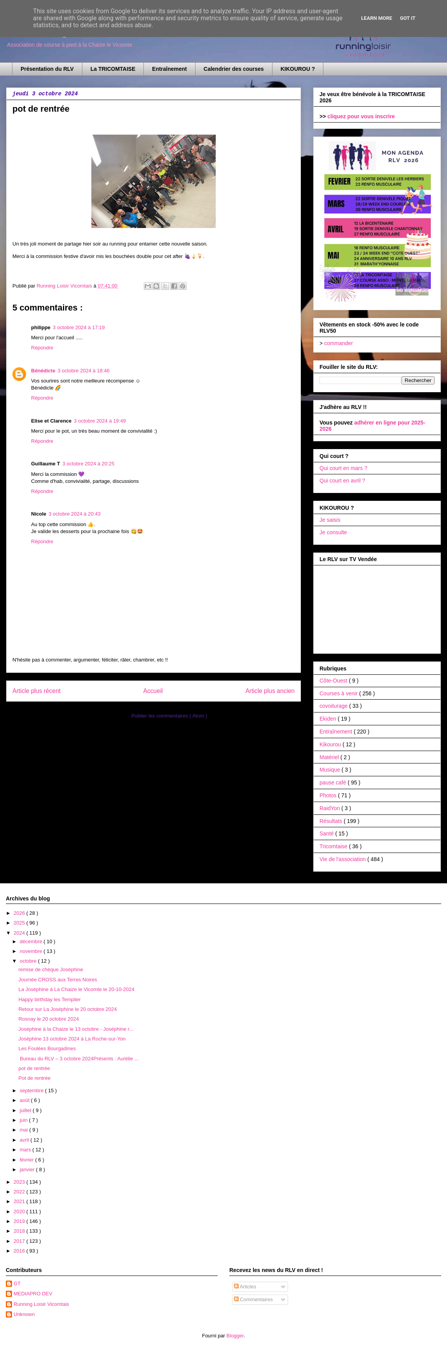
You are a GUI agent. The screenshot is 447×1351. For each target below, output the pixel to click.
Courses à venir (339, 693)
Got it (408, 18)
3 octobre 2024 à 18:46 (84, 371)
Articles (245, 1287)
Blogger (235, 1336)
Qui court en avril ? (342, 480)
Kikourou (331, 744)
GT (17, 1283)
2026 (20, 913)
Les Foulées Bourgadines (46, 1048)
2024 (20, 933)
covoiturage (334, 706)
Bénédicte (43, 371)
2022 (20, 1192)
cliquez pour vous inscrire (361, 116)
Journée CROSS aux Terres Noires (57, 980)
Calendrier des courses (234, 69)
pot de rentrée (34, 1068)
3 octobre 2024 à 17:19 (79, 327)
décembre (32, 941)
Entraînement (169, 69)
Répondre (42, 348)
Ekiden (329, 719)
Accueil (153, 691)
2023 (20, 1182)
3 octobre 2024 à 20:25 (88, 464)
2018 (20, 1231)
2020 (20, 1211)
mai (25, 1130)
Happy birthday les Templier (49, 999)
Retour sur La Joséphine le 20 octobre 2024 (67, 1009)
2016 (20, 1251)
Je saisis (330, 520)
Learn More (376, 18)
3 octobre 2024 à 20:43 (75, 514)
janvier (28, 1169)
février (27, 1160)
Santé (327, 833)
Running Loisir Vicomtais (41, 1304)
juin (24, 1120)
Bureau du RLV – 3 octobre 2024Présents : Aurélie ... (78, 1059)
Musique (331, 770)
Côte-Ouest (334, 680)
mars (26, 1150)
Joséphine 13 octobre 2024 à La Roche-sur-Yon (72, 1039)
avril (25, 1140)
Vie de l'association (343, 859)
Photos (329, 795)
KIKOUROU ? (298, 69)
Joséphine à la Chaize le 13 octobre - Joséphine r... (75, 1029)
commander (338, 343)
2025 (20, 923)
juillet (26, 1110)
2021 (20, 1201)
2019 (20, 1221)
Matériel (330, 757)
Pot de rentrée (34, 1078)
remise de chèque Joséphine (50, 969)
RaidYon (330, 808)
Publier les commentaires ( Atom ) (169, 716)
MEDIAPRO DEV (33, 1294)
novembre (32, 951)
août (25, 1100)
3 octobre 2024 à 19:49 (100, 421)
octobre (29, 961)
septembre (32, 1090)
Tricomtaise (334, 846)
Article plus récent (36, 691)
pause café (333, 782)
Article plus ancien (270, 691)
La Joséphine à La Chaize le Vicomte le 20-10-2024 (76, 989)
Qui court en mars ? (343, 468)
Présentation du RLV (47, 69)
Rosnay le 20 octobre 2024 (48, 1019)
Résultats (332, 821)
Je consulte (333, 532)
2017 (20, 1241)
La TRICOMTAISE (113, 69)
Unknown (24, 1314)
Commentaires (253, 1299)
